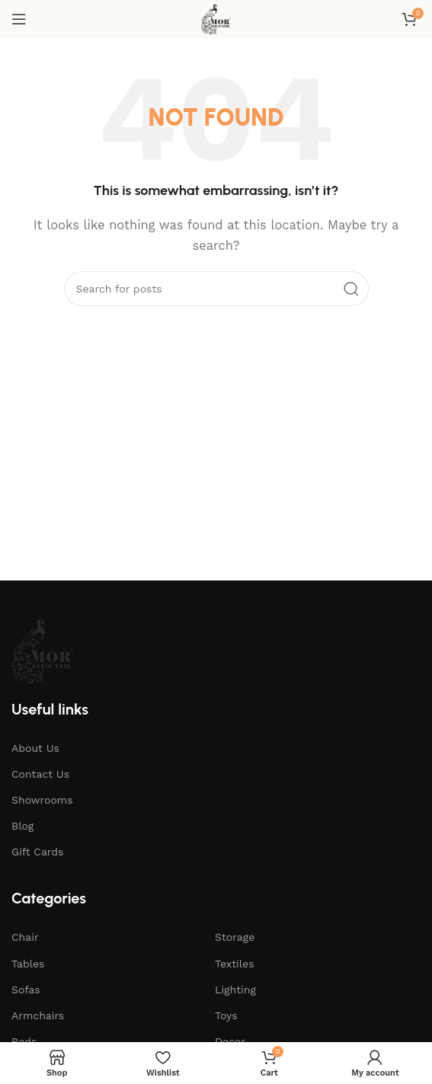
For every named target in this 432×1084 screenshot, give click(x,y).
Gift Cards (37, 852)
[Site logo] (216, 18)
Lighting (235, 989)
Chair (25, 937)
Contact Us (40, 774)
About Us (35, 748)
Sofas (25, 989)
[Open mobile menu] (19, 19)
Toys (226, 1015)
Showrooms (42, 800)
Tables (27, 964)
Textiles (234, 964)
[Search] (216, 288)
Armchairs (37, 1015)
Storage (234, 937)
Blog (22, 826)
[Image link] (42, 650)
